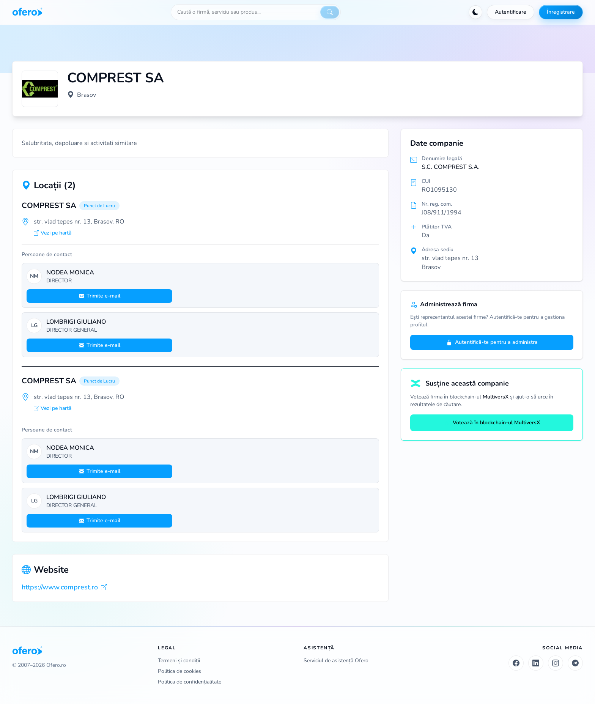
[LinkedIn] (535, 663)
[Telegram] (575, 663)
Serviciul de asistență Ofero (336, 660)
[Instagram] (555, 663)
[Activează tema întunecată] (475, 12)
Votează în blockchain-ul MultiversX (492, 422)
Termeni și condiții (179, 660)
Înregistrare (561, 12)
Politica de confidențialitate (189, 681)
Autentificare (510, 12)
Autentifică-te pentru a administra (492, 342)
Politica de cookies (179, 671)
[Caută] (329, 12)
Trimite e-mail (99, 295)
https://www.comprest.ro (64, 587)
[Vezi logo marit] (40, 89)
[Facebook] (516, 663)
